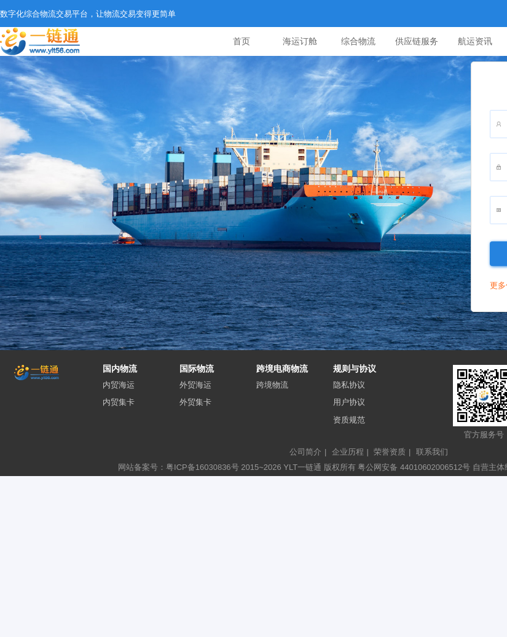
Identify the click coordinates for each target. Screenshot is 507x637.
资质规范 (349, 419)
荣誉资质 (392, 451)
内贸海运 (119, 384)
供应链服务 (416, 41)
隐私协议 (349, 384)
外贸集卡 (195, 402)
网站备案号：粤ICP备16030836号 (178, 467)
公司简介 (307, 451)
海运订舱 (300, 41)
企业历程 (350, 451)
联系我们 (432, 451)
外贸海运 (195, 384)
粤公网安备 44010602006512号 (415, 467)
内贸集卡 (119, 402)
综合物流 (358, 41)
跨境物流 (272, 384)
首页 (241, 41)
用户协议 (349, 402)
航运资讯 (475, 41)
